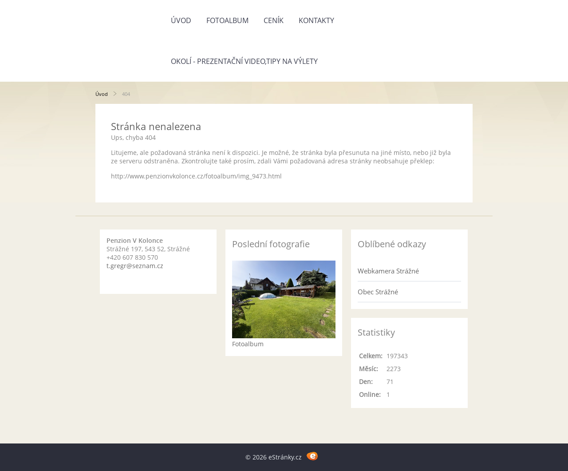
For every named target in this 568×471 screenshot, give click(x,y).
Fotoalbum (227, 20)
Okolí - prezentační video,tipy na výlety (244, 61)
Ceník (274, 20)
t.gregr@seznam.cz (134, 265)
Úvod (181, 20)
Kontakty (316, 20)
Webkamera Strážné (388, 270)
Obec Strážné (378, 291)
